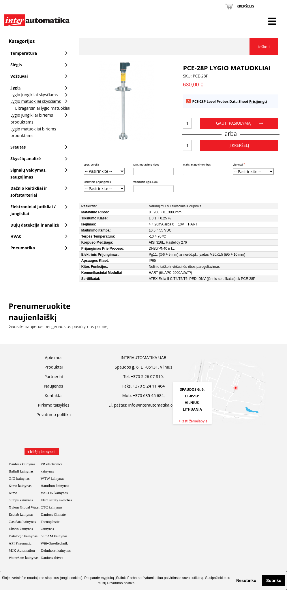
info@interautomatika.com (153, 405)
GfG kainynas (19, 478)
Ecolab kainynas (21, 514)
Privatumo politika (120, 583)
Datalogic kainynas (23, 536)
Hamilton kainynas (55, 485)
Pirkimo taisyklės (53, 405)
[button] (231, 580)
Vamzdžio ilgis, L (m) (145, 182)
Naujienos (53, 386)
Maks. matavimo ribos (197, 164)
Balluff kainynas (21, 471)
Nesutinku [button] (246, 580)
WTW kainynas (52, 478)
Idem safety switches (56, 500)
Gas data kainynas (22, 521)
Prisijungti (258, 101)
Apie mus (53, 357)
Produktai (53, 367)
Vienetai (238, 164)
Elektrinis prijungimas (97, 182)
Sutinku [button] (274, 580)
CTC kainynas (51, 507)
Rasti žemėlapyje (192, 421)
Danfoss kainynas (22, 464)
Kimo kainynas (20, 485)
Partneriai (53, 376)
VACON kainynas (54, 493)
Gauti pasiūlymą (239, 123)
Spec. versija (91, 164)
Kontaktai (54, 395)
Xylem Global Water (24, 507)
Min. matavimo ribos (146, 164)
